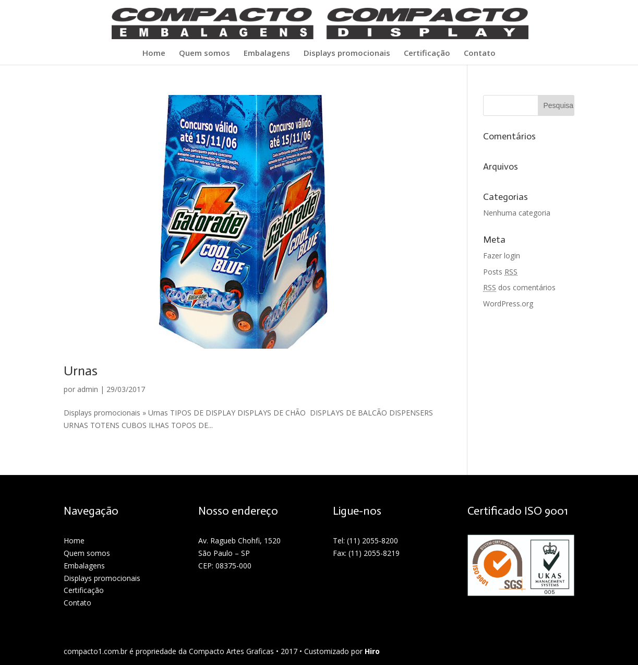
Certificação (427, 53)
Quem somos (204, 53)
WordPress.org (508, 303)
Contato (480, 53)
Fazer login (501, 255)
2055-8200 (380, 540)
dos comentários (519, 287)
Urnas (81, 371)
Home (153, 53)
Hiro (372, 651)
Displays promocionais (347, 53)
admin (87, 389)
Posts (500, 272)
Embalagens (267, 53)
